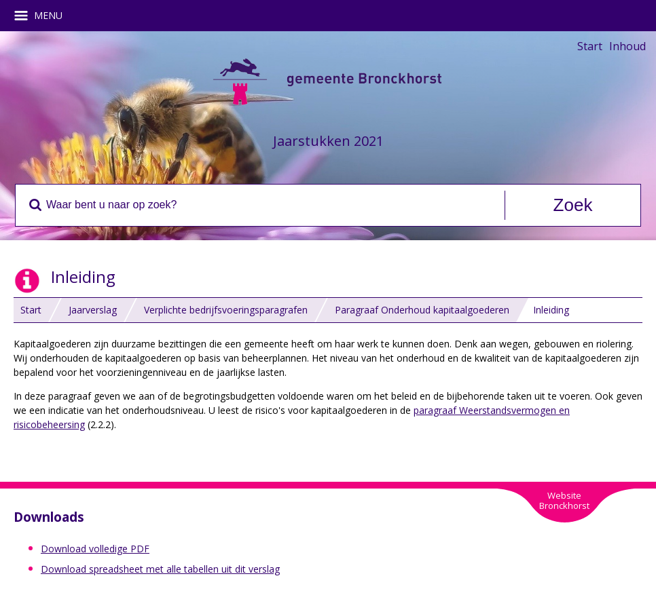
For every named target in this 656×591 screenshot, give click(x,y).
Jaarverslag (93, 309)
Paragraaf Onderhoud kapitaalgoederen (422, 309)
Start (589, 46)
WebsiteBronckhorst (564, 500)
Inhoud (627, 46)
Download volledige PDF (95, 548)
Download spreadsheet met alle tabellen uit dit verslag (160, 569)
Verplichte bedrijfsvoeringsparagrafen (226, 309)
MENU (43, 15)
